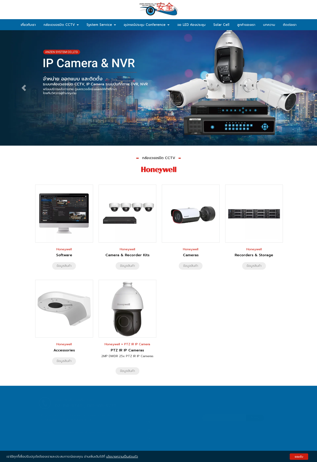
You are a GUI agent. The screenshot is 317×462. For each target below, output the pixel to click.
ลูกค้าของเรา (246, 24)
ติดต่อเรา (290, 24)
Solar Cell (221, 24)
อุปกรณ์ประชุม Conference (147, 24)
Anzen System (163, 430)
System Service (101, 24)
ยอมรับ (299, 457)
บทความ (269, 24)
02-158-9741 (162, 413)
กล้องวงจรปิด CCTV (61, 24)
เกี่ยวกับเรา (28, 24)
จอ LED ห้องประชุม (191, 24)
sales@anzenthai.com (169, 421)
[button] (24, 88)
